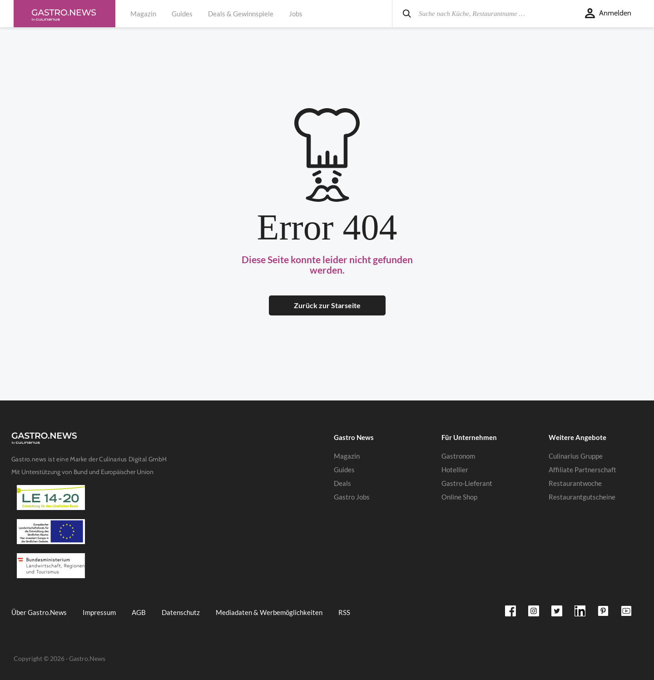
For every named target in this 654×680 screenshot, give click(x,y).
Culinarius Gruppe (576, 456)
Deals (342, 483)
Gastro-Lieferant (466, 483)
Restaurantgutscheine (582, 497)
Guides (182, 14)
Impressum (99, 612)
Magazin (143, 14)
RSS (344, 612)
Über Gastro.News (39, 612)
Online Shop (459, 497)
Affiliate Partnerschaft (582, 469)
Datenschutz (181, 612)
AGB (139, 612)
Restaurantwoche (575, 483)
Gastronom (458, 456)
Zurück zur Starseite (327, 305)
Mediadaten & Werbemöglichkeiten (269, 612)
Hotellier (454, 469)
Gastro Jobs (352, 497)
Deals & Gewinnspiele (240, 14)
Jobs (295, 14)
